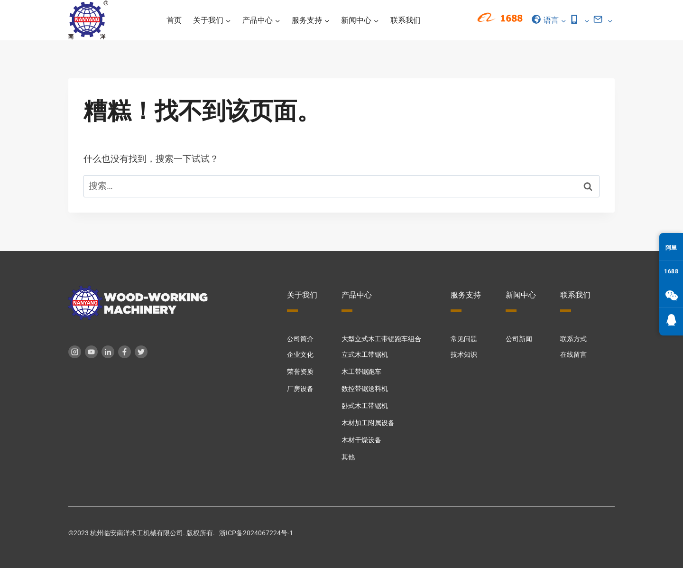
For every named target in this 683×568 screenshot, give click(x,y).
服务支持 (466, 294)
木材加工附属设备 (368, 423)
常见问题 (464, 339)
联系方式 (573, 339)
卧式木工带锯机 (365, 406)
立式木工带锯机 (365, 355)
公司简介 (300, 339)
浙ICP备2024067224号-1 (256, 533)
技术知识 (464, 355)
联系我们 (405, 20)
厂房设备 (300, 389)
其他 (348, 457)
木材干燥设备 (361, 440)
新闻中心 (521, 294)
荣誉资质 (300, 372)
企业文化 (300, 355)
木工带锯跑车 (361, 372)
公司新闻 (519, 339)
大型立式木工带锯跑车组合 (381, 339)
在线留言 (573, 355)
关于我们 (302, 294)
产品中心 (357, 294)
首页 (174, 20)
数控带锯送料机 (365, 389)
